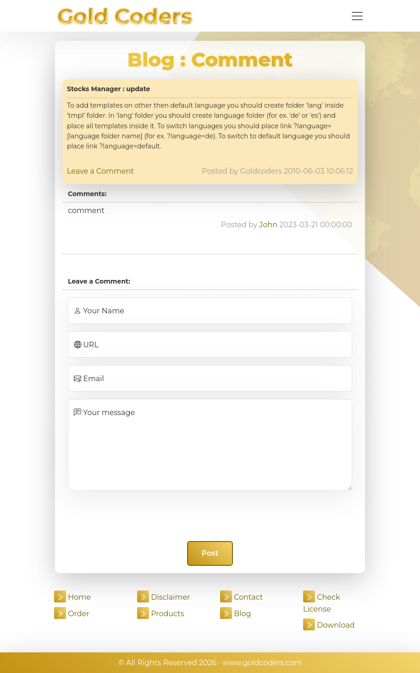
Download (329, 625)
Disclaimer (163, 597)
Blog (151, 59)
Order (71, 613)
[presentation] (210, 516)
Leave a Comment (100, 171)
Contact (241, 597)
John (268, 224)
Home (72, 597)
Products (160, 613)
